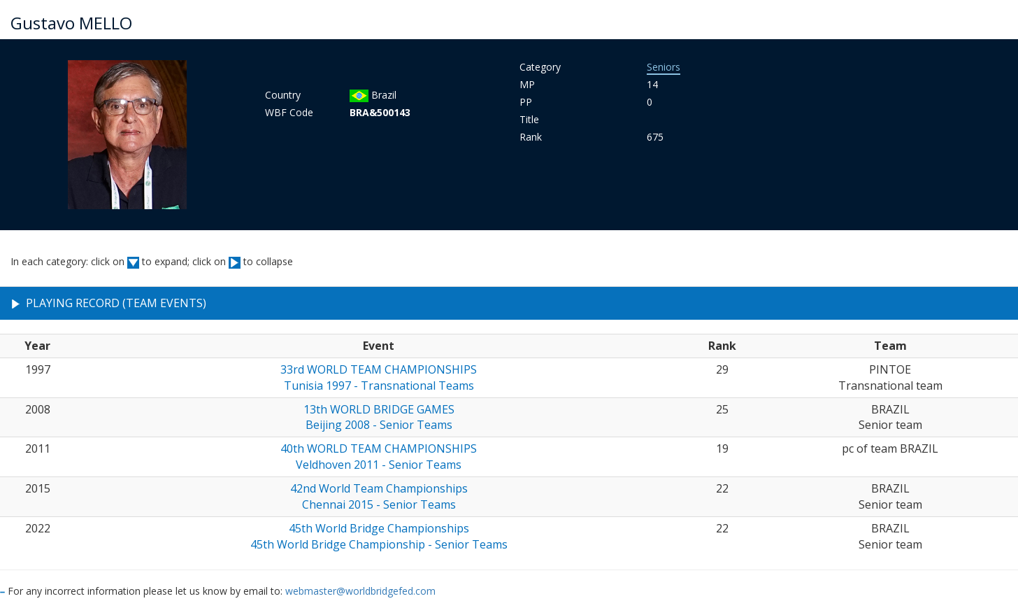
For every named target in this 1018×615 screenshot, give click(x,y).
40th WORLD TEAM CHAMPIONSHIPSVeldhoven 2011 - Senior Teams (378, 456)
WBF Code (289, 112)
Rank (530, 136)
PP (525, 101)
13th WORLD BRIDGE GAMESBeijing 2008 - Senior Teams (378, 417)
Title (529, 119)
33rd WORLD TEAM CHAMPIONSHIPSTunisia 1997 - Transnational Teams (378, 377)
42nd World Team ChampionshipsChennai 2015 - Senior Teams (379, 496)
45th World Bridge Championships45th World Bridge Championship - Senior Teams (379, 536)
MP (527, 84)
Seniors (663, 66)
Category (540, 66)
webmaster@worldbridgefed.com (360, 591)
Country (283, 94)
